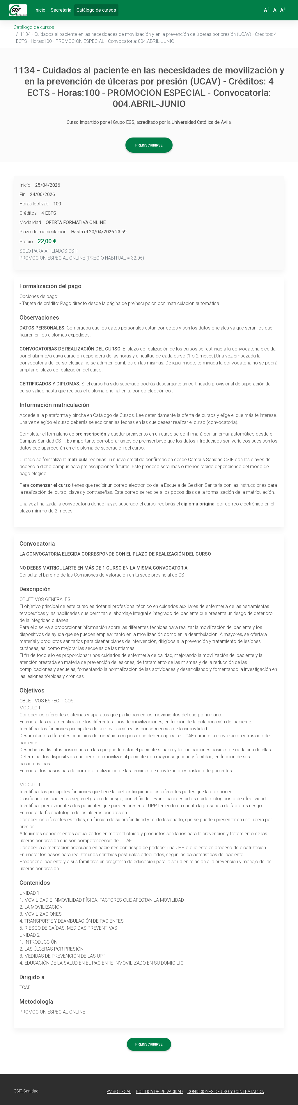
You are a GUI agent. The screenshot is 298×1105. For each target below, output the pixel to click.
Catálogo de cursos (97, 9)
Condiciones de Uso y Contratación (225, 1091)
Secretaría (61, 10)
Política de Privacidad (159, 1091)
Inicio (39, 10)
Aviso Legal (119, 1091)
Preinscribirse (149, 145)
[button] (267, 10)
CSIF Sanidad (26, 1091)
